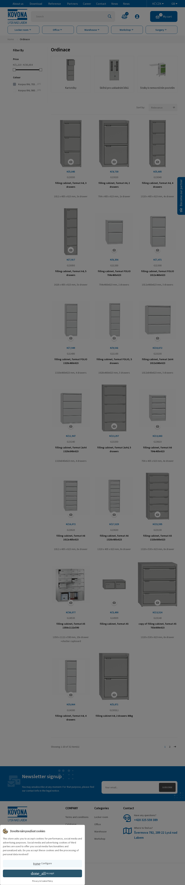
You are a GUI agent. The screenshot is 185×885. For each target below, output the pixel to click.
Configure (42, 863)
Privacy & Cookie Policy (42, 881)
